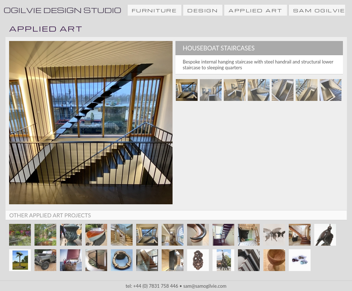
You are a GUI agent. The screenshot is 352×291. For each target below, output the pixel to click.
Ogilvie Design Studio (62, 10)
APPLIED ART (255, 10)
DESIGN (202, 10)
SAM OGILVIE (319, 10)
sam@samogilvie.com (204, 286)
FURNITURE (154, 10)
